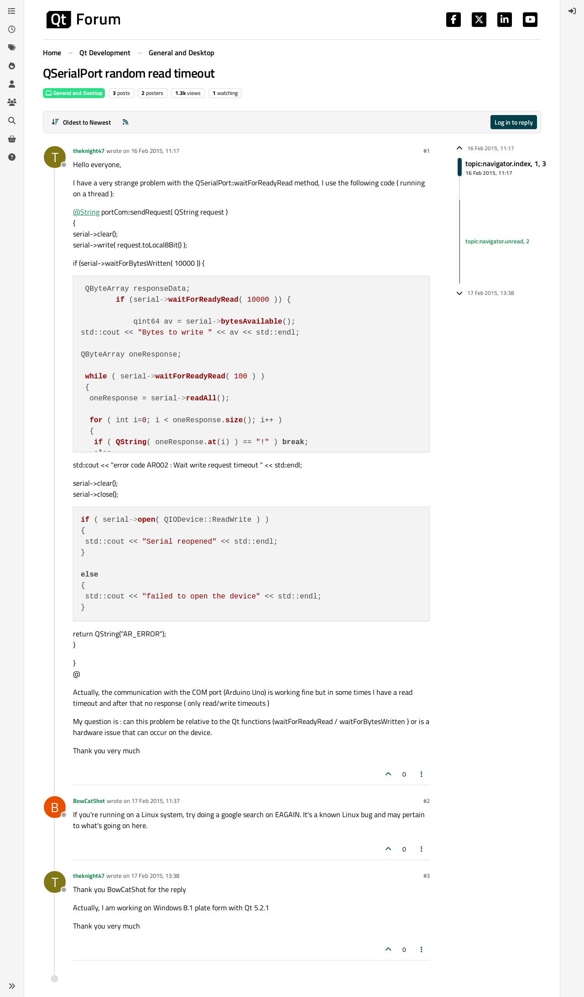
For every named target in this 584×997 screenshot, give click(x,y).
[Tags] (12, 47)
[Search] (12, 120)
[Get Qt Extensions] (12, 138)
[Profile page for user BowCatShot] (55, 807)
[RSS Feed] (125, 122)
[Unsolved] (12, 157)
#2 (426, 800)
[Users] (12, 84)
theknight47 (88, 150)
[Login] (572, 11)
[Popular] (12, 65)
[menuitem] (572, 11)
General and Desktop (74, 93)
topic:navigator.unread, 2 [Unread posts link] (497, 241)
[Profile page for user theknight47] (55, 157)
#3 (426, 875)
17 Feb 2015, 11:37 (155, 800)
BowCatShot (89, 800)
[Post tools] (422, 774)
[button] (12, 986)
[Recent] (12, 29)
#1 (426, 150)
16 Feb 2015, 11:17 (155, 150)
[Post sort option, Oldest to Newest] (81, 122)
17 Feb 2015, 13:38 (155, 875)
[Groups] (12, 102)
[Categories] (12, 11)
